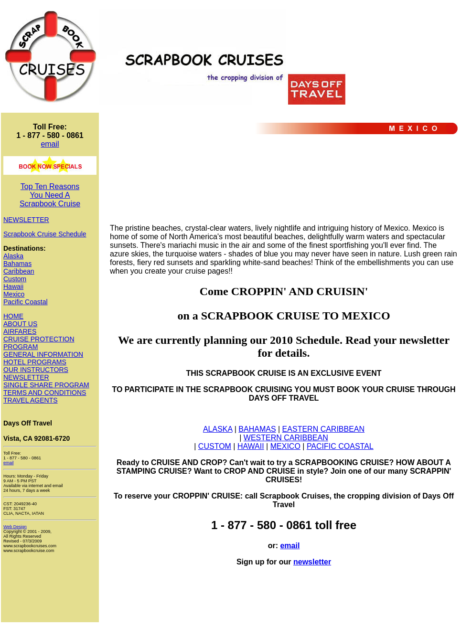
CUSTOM (214, 446)
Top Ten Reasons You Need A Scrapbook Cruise (50, 195)
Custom (14, 279)
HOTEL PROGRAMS (34, 362)
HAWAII (250, 446)
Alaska (13, 256)
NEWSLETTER (26, 219)
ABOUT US (20, 324)
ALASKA (217, 429)
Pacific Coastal (25, 302)
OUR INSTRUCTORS (35, 369)
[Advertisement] (148, 186)
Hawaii (13, 286)
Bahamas (17, 263)
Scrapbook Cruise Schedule (44, 234)
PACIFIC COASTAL (340, 446)
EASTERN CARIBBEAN (323, 429)
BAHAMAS (257, 429)
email (50, 144)
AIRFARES (19, 331)
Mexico (13, 294)
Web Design (15, 526)
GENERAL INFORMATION (43, 354)
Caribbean (18, 271)
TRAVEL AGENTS (30, 400)
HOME (13, 316)
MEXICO (285, 446)
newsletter (312, 562)
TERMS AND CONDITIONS (44, 392)
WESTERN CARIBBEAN (286, 438)
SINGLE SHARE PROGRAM (46, 385)
